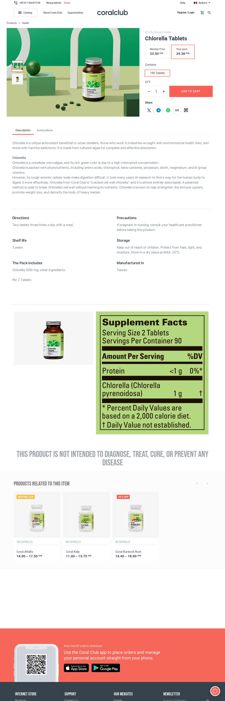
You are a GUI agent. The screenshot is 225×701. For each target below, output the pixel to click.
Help (182, 2)
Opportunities (75, 12)
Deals (67, 3)
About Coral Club (52, 12)
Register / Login (185, 12)
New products (53, 3)
